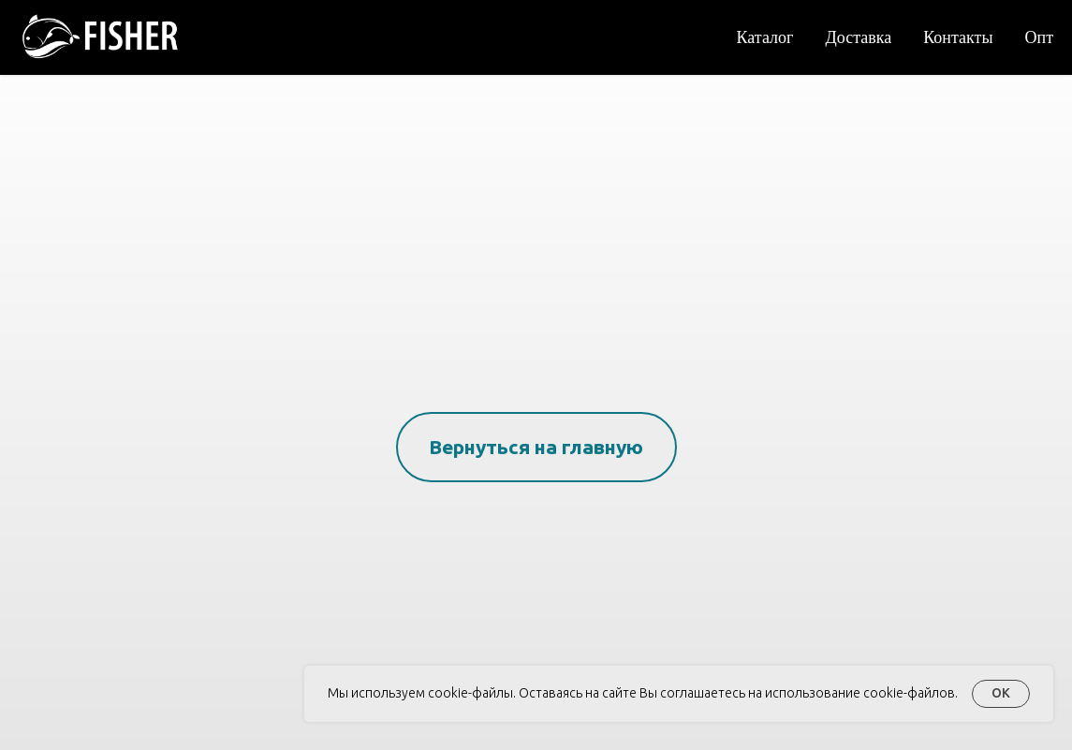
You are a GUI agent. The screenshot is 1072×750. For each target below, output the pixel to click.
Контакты (957, 36)
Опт (1039, 36)
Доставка (858, 36)
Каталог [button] (765, 36)
